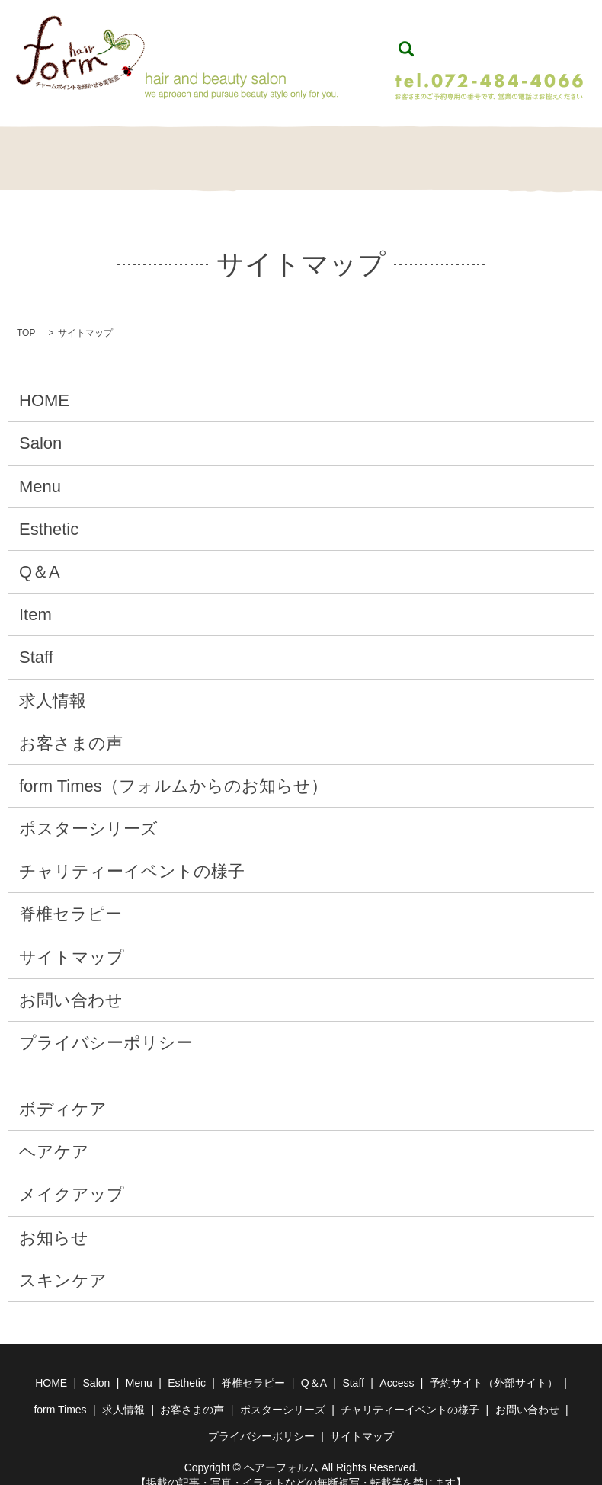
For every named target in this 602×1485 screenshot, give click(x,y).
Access (396, 1367)
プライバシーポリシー (106, 1026)
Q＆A (365, 151)
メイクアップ (71, 1178)
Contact (559, 151)
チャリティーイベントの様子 (132, 855)
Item (430, 151)
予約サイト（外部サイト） (494, 1367)
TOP (26, 317)
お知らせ (53, 1221)
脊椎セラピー (301, 151)
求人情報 (52, 684)
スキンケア (63, 1264)
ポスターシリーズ (88, 812)
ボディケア (63, 1093)
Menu (172, 151)
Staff (494, 151)
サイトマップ (71, 941)
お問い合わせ (71, 984)
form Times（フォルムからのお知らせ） (173, 769)
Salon (107, 151)
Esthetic (236, 151)
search (406, 41)
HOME (43, 151)
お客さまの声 (71, 727)
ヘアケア (54, 1135)
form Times (60, 1393)
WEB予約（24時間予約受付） (494, 40)
